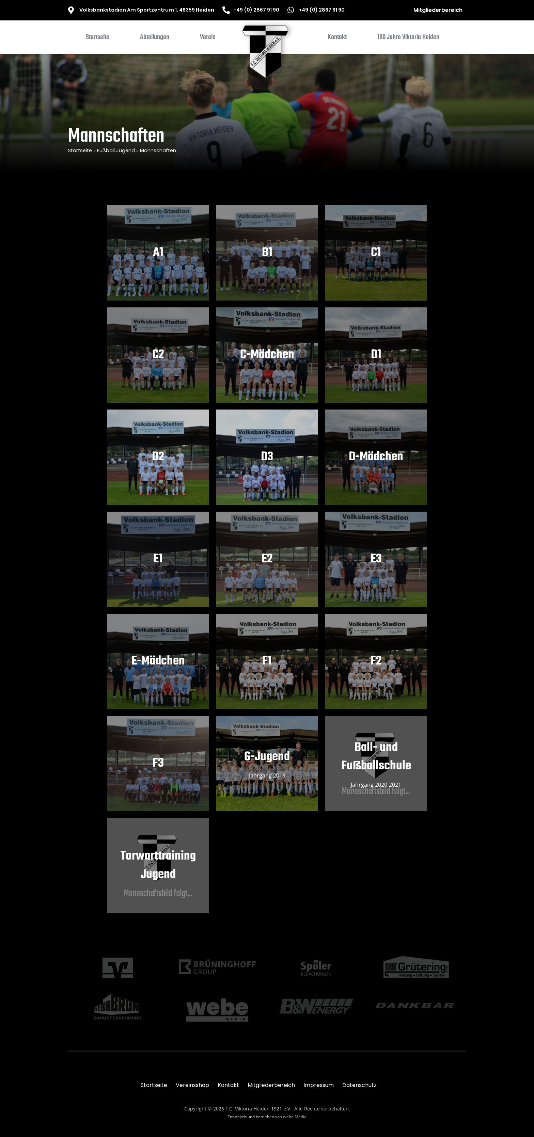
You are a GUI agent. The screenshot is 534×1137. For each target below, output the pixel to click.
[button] (154, 38)
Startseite (80, 150)
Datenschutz (359, 1085)
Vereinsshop (192, 1085)
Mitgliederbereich (437, 10)
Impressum (318, 1085)
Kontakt (228, 1085)
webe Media (295, 1117)
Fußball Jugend (116, 150)
